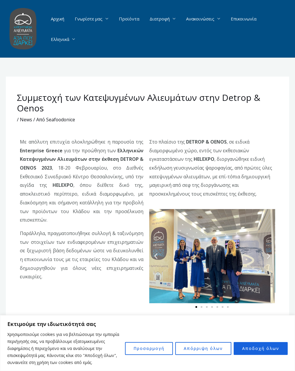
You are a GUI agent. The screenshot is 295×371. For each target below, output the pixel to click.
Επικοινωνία (239, 29)
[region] (147, 343)
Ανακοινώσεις (197, 29)
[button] (155, 256)
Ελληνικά (270, 29)
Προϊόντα (129, 29)
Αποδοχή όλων (260, 348)
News (26, 119)
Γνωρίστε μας (91, 29)
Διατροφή (158, 29)
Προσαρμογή (148, 348)
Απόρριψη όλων (203, 348)
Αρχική (61, 29)
